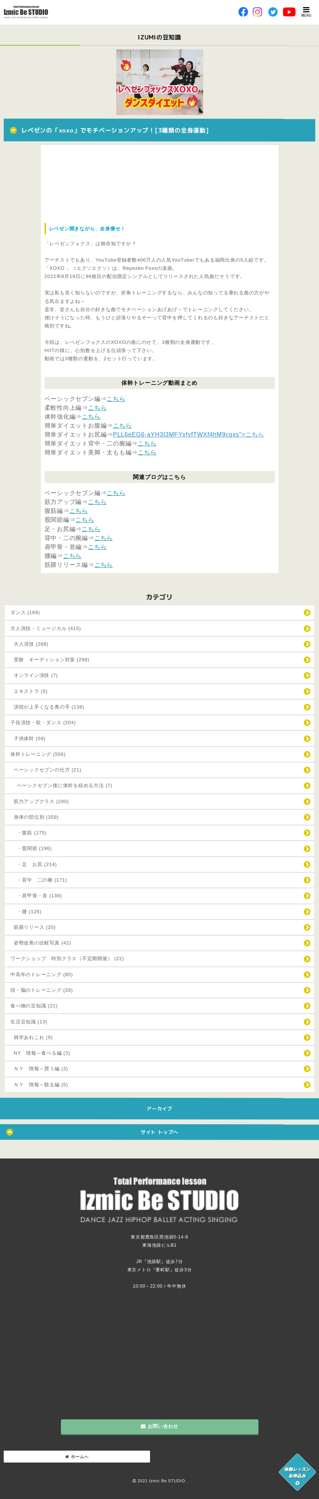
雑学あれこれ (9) (31, 1037)
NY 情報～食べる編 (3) (40, 1053)
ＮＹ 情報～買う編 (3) (39, 1068)
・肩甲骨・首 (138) (36, 895)
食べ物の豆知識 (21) (34, 1006)
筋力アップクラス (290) (39, 801)
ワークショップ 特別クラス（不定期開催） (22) (67, 958)
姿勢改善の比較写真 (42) (40, 943)
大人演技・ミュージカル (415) (45, 628)
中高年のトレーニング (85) (41, 974)
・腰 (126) (26, 911)
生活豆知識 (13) (29, 1022)
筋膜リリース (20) (33, 927)
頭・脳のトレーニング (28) (41, 990)
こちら (116, 398)
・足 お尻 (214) (33, 864)
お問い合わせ (159, 1426)
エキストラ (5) (29, 691)
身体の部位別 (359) (34, 817)
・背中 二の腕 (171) (38, 880)
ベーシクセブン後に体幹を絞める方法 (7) (61, 785)
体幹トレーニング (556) (38, 754)
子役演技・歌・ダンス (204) (43, 722)
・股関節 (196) (31, 848)
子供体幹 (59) (28, 738)
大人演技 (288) (29, 644)
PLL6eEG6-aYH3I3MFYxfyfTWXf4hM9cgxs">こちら (188, 434)
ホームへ (77, 1456)
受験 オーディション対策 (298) (49, 659)
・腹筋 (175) (28, 832)
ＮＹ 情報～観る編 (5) (39, 1084)
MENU (307, 12)
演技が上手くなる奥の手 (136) (47, 707)
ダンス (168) (25, 612)
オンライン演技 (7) (34, 675)
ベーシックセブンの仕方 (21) (45, 770)
